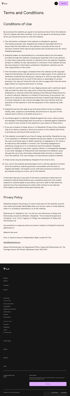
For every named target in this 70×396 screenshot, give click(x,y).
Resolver (5, 289)
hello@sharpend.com (11, 242)
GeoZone (5, 314)
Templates (6, 285)
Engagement (6, 327)
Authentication (7, 311)
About (5, 366)
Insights (5, 357)
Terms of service (55, 392)
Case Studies (7, 341)
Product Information (8, 303)
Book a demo (47, 384)
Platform (5, 281)
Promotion (6, 324)
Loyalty (5, 329)
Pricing (5, 349)
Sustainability (6, 306)
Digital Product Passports (9, 309)
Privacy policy (64, 392)
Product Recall (7, 317)
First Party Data (7, 332)
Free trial (63, 3)
